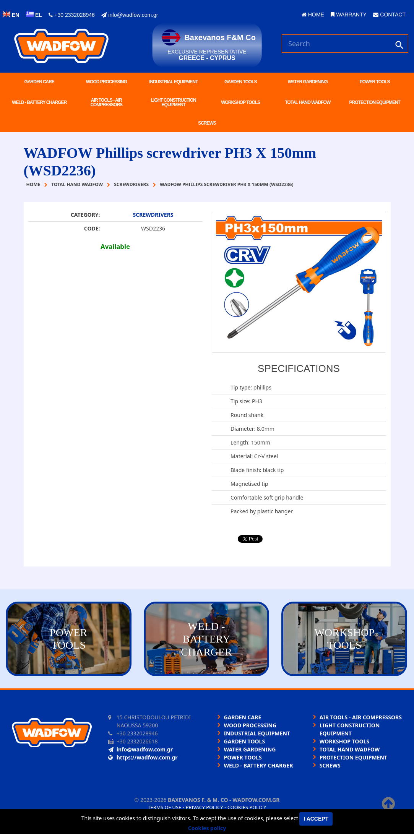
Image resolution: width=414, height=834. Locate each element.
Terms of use (164, 807)
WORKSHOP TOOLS (240, 102)
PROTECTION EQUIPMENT (374, 102)
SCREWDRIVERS (153, 214)
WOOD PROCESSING (106, 81)
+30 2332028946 (71, 15)
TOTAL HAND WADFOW (307, 102)
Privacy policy (204, 807)
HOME (313, 14)
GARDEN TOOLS (240, 81)
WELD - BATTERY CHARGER (39, 102)
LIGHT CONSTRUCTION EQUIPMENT (173, 102)
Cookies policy (246, 807)
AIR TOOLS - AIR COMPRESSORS (106, 102)
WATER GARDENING (308, 81)
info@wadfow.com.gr (129, 15)
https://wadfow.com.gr (143, 757)
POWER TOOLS (375, 81)
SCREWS (207, 123)
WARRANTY (348, 14)
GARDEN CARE (39, 81)
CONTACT (389, 14)
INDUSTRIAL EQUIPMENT (173, 81)
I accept (316, 819)
